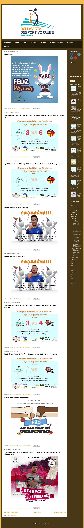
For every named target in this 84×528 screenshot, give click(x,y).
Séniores (33, 42)
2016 (72, 274)
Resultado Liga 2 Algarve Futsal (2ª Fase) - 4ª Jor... (75, 240)
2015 (72, 276)
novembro (74, 208)
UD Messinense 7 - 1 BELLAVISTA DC (79, 109)
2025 (72, 203)
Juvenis (17, 42)
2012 (72, 280)
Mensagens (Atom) (13, 515)
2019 (72, 268)
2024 (72, 205)
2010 (72, 283)
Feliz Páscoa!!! (9, 54)
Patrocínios (69, 42)
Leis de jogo (43, 42)
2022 (72, 263)
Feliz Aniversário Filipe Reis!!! (14, 256)
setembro (74, 212)
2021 (72, 265)
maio (73, 216)
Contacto (6, 46)
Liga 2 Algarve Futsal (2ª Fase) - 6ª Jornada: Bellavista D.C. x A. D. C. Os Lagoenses (33, 164)
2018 (72, 270)
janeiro (74, 259)
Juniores (25, 42)
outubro (74, 210)
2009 (72, 285)
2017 (72, 272)
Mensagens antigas (60, 512)
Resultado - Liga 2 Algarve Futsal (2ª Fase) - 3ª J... (76, 253)
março (73, 220)
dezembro (74, 207)
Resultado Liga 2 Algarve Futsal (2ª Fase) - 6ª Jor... (75, 225)
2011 (72, 281)
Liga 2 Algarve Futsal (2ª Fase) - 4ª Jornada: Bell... (76, 245)
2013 (72, 278)
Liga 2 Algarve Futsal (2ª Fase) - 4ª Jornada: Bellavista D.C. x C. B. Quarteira (30, 354)
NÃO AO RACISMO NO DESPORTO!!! (17, 398)
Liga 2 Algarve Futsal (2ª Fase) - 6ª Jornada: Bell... (76, 230)
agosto (74, 214)
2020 (72, 267)
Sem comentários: (27, 108)
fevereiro (74, 257)
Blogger (49, 523)
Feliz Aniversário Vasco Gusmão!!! (16, 207)
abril (73, 218)
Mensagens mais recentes (11, 512)
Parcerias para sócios (56, 42)
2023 (72, 261)
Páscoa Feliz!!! (78, 160)
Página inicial (7, 42)
